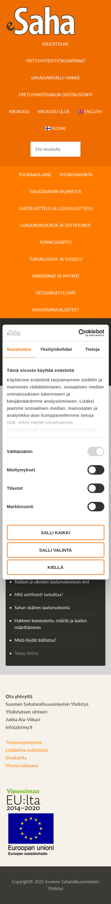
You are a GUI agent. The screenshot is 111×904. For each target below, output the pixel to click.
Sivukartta (16, 757)
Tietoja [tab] (92, 349)
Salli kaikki (55, 532)
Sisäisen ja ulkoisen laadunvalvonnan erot (52, 581)
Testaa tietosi (26, 653)
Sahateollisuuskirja (56, 21)
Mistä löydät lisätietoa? (35, 640)
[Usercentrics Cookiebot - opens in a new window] (79, 333)
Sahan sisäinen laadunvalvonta (42, 607)
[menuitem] (89, 111)
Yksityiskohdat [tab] (56, 349)
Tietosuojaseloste (24, 742)
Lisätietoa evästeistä (27, 750)
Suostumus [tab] (19, 349)
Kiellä (55, 567)
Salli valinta (55, 549)
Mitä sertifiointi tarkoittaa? (39, 594)
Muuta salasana (22, 765)
